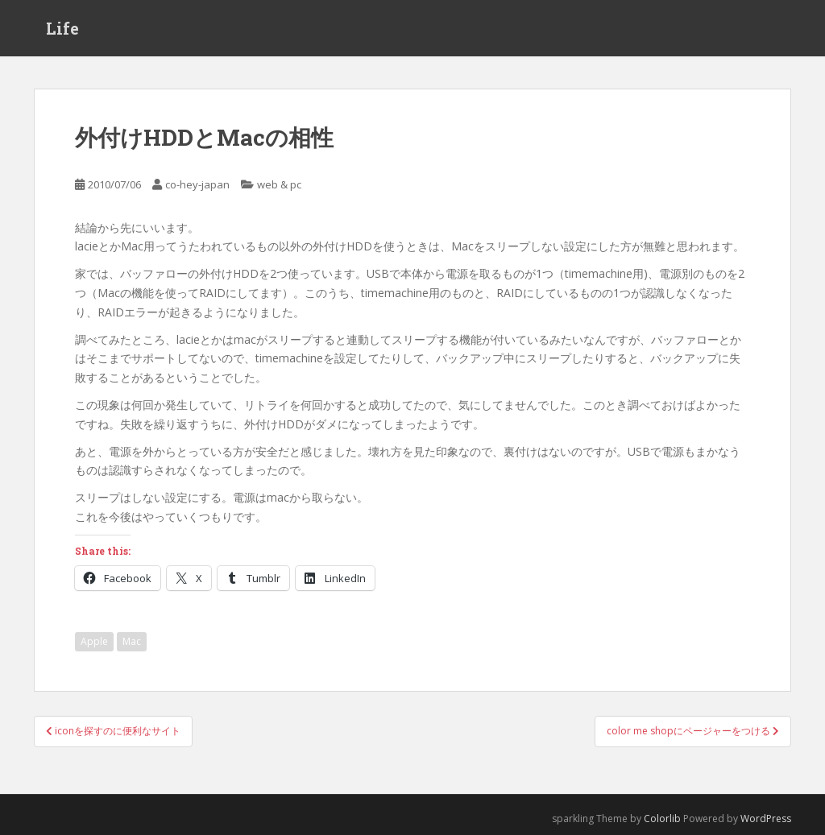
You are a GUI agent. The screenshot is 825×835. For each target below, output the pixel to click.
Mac (131, 641)
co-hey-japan (197, 184)
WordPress (765, 818)
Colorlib (662, 818)
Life (62, 28)
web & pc (279, 184)
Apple (94, 641)
